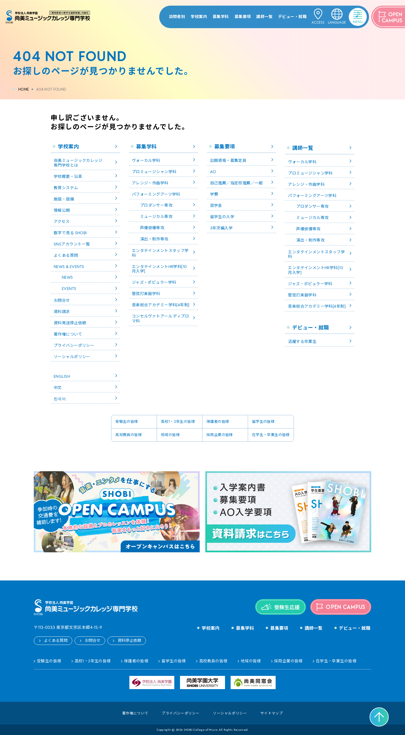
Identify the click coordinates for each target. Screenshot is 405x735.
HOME (23, 89)
